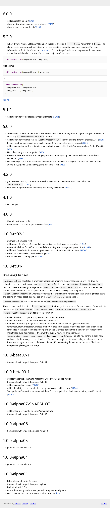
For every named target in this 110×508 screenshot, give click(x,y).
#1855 (52, 224)
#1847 (49, 253)
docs (58, 493)
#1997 (63, 164)
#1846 (83, 250)
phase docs (45, 50)
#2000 (85, 143)
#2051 (56, 116)
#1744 (74, 388)
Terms (33, 503)
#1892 (27, 184)
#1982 (11, 149)
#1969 (43, 152)
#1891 (68, 187)
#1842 (87, 247)
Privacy (25, 503)
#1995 (102, 139)
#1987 (21, 158)
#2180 (50, 24)
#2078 (6, 100)
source (104, 503)
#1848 (39, 256)
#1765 (11, 394)
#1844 (82, 244)
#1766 (35, 385)
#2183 (38, 27)
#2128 (32, 21)
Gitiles (17, 503)
